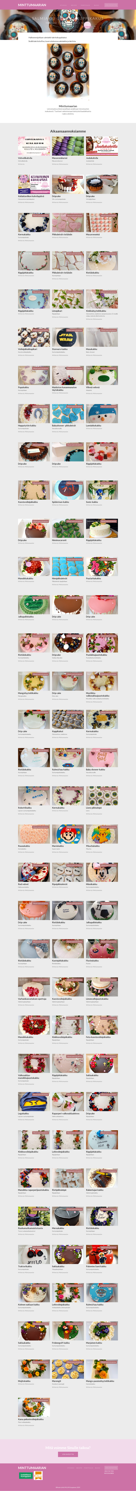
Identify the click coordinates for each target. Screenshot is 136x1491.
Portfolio (85, 5)
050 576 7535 (109, 1471)
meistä (74, 5)
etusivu (63, 5)
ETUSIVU (71, 1468)
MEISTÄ (79, 1468)
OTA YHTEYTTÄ (111, 1468)
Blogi (96, 5)
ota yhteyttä (111, 5)
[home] (32, 4)
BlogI (97, 1468)
